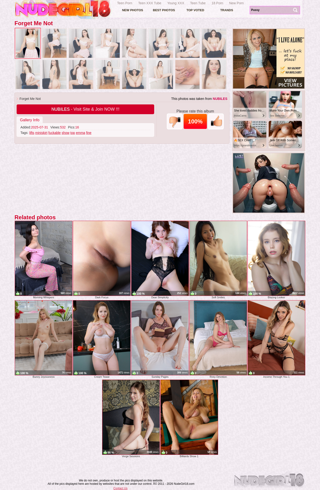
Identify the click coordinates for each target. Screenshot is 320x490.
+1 (216, 121)
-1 (175, 121)
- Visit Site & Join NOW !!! (85, 109)
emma (80, 133)
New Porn (236, 3)
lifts (31, 133)
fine (88, 133)
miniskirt (41, 133)
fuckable (54, 133)
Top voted (195, 10)
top (72, 133)
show (66, 133)
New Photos (132, 10)
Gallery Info (29, 120)
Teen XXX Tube (149, 3)
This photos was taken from (199, 99)
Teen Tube (197, 3)
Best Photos (164, 10)
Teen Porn (124, 3)
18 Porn (217, 3)
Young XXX (175, 3)
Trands (226, 10)
